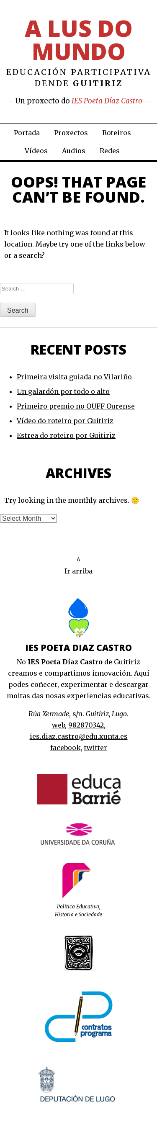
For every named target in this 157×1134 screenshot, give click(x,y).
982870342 (86, 725)
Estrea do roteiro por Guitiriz (66, 435)
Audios (73, 151)
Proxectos (71, 133)
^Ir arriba (78, 565)
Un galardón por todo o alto (63, 391)
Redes (110, 151)
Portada (27, 133)
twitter (95, 747)
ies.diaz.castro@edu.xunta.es (79, 736)
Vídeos (36, 151)
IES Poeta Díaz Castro (107, 100)
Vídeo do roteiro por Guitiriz (65, 421)
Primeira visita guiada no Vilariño (74, 377)
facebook (65, 747)
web (58, 725)
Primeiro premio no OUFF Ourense (76, 406)
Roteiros (116, 133)
